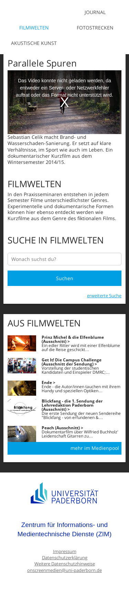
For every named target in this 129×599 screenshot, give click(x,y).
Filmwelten (34, 27)
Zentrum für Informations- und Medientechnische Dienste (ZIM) (65, 529)
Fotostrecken (95, 27)
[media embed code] (64, 102)
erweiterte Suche (104, 295)
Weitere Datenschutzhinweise (64, 564)
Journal (95, 12)
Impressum (64, 551)
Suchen (64, 278)
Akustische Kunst (34, 43)
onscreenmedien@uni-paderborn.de (64, 570)
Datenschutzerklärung (64, 558)
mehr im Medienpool (95, 448)
